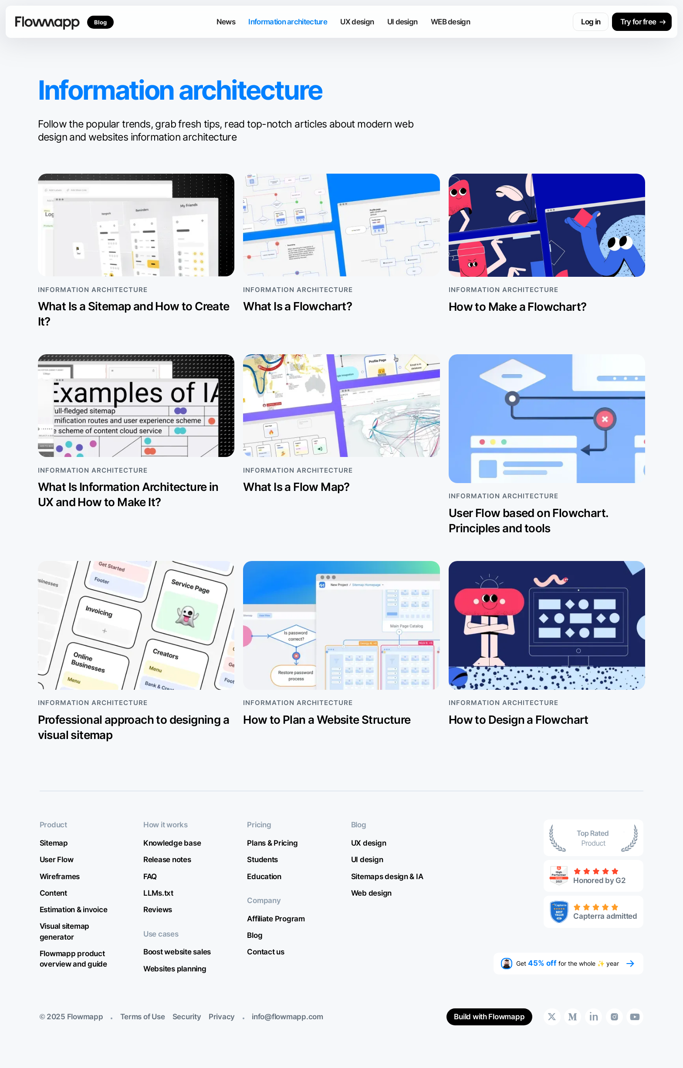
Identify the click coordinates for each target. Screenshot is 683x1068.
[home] (47, 22)
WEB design (450, 21)
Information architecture (287, 21)
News (225, 21)
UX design (357, 21)
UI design (402, 21)
